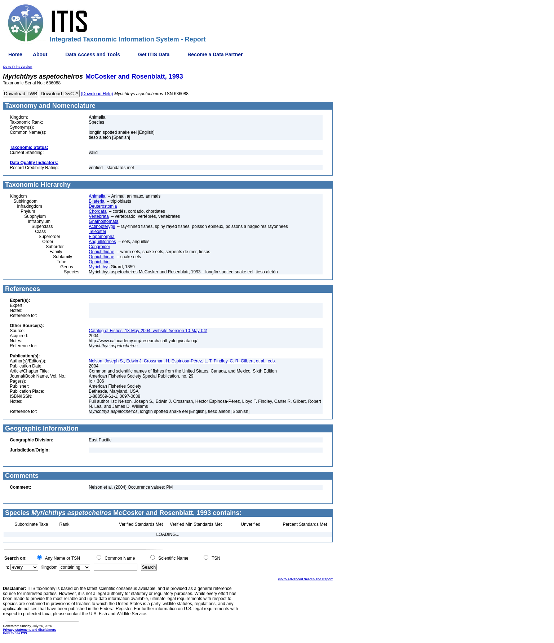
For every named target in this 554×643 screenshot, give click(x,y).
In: (6, 567)
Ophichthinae (101, 256)
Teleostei (97, 231)
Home (15, 54)
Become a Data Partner (215, 54)
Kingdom (48, 567)
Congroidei (99, 246)
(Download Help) (97, 93)
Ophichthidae (101, 251)
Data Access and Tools (92, 54)
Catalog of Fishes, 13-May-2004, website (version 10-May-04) (148, 330)
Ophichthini (99, 261)
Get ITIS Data (153, 54)
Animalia (97, 196)
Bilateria (96, 201)
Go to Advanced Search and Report (305, 579)
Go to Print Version (17, 67)
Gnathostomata (103, 221)
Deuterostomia (103, 206)
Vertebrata (98, 216)
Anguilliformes (102, 241)
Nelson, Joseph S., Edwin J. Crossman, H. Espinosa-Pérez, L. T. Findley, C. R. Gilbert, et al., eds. (182, 361)
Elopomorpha (101, 236)
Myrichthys (99, 266)
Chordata (97, 211)
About (40, 54)
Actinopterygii (102, 226)
